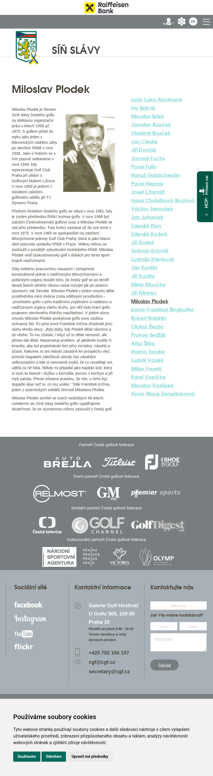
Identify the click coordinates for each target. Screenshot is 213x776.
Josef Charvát (147, 192)
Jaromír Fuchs (148, 158)
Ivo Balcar (143, 107)
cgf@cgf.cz (102, 662)
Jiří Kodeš (142, 242)
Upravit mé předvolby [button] (89, 756)
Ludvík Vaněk (147, 360)
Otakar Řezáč (147, 326)
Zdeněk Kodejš (149, 234)
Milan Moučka (148, 284)
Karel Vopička (148, 377)
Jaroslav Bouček (151, 124)
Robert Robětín (148, 318)
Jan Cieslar (144, 141)
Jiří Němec (144, 292)
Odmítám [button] (54, 756)
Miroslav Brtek (147, 116)
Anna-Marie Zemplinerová (163, 393)
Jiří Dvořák (143, 150)
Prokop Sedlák (148, 335)
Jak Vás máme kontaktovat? (176, 615)
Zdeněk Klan (146, 225)
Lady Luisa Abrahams (156, 99)
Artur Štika (143, 343)
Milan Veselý (146, 368)
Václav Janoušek (152, 208)
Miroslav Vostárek (152, 385)
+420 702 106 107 (109, 653)
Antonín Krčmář (149, 250)
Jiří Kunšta (143, 276)
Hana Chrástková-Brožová (162, 200)
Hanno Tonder (148, 351)
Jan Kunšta (144, 267)
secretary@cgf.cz (109, 671)
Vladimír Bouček (151, 133)
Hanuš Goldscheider (155, 175)
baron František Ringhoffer (162, 309)
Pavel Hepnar (147, 183)
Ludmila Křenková (152, 259)
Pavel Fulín (143, 166)
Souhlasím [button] (27, 756)
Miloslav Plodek (149, 301)
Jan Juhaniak (147, 217)
